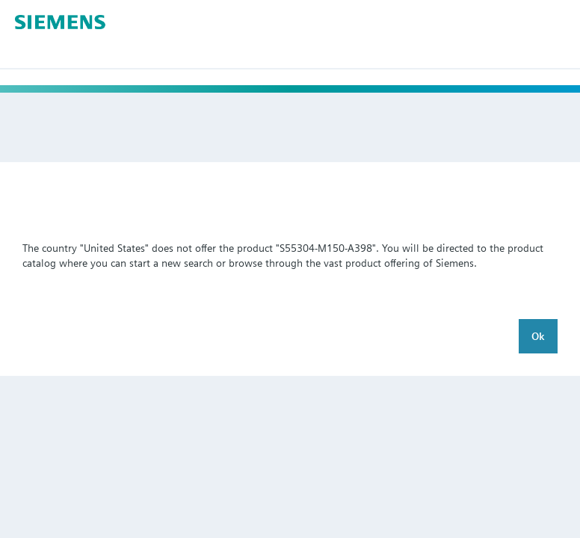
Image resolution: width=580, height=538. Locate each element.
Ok (538, 336)
